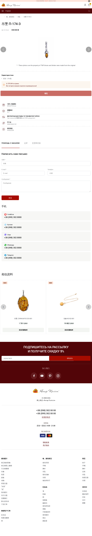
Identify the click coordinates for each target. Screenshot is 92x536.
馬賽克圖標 (5, 522)
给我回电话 (46, 421)
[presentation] (3, 49)
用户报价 (46, 449)
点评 (26, 143)
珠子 (83, 467)
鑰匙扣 (45, 507)
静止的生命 (5, 505)
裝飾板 (45, 504)
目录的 (84, 495)
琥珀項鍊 (46, 479)
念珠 (83, 476)
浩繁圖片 (4, 502)
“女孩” (3, 491)
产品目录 (6, 11)
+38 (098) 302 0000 (12, 230)
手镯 (44, 470)
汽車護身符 (46, 516)
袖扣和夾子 (46, 485)
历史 (83, 501)
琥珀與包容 (46, 510)
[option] (26, 145)
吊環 (44, 482)
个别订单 (4, 508)
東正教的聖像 (5, 467)
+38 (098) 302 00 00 (46, 414)
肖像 (2, 476)
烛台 (44, 522)
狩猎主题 (4, 488)
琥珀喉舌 (46, 519)
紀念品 (3, 519)
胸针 (44, 473)
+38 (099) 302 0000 (12, 220)
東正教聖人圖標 (6, 470)
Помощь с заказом (11, 143)
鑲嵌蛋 (45, 525)
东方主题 (4, 499)
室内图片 (4, 496)
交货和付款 (36, 143)
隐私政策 (46, 446)
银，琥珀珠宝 (10, 17)
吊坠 (19, 17)
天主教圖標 (5, 473)
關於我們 (85, 498)
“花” (2, 494)
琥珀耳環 (46, 467)
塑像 (44, 513)
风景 (2, 479)
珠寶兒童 (85, 482)
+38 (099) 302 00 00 (46, 417)
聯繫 (83, 507)
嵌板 (2, 482)
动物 (2, 485)
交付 (83, 504)
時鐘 (44, 498)
